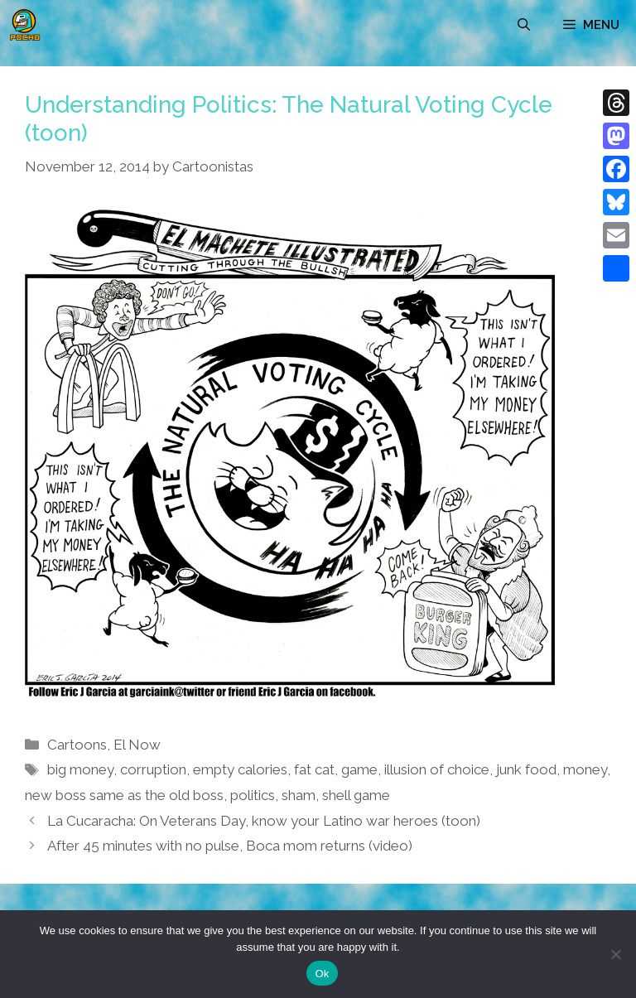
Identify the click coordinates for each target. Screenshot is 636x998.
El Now (137, 744)
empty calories (240, 769)
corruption (153, 769)
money (585, 769)
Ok (322, 973)
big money (80, 769)
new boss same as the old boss (124, 795)
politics (252, 795)
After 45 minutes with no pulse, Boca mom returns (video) (229, 845)
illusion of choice (436, 769)
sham (299, 795)
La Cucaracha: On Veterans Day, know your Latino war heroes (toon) (263, 820)
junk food (526, 769)
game (359, 769)
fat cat (314, 769)
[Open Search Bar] (524, 25)
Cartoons (77, 744)
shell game (356, 795)
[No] (615, 954)
